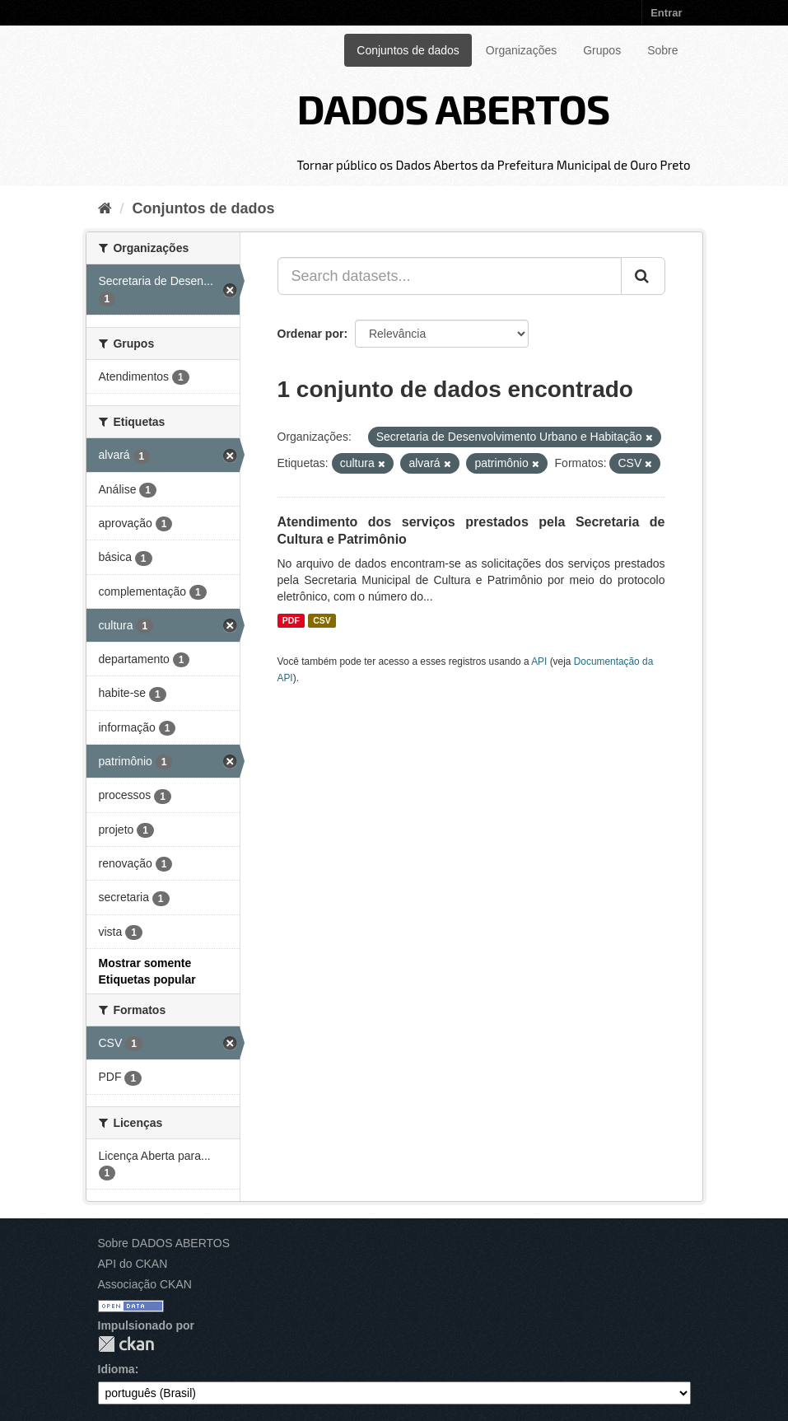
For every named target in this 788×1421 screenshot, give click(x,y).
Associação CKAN (145, 1284)
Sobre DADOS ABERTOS (164, 1243)
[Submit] (643, 276)
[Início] (105, 208)
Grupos (602, 50)
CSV (322, 620)
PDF (291, 620)
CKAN (126, 1344)
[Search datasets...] (449, 276)
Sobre (662, 50)
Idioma (116, 1369)
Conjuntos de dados (408, 50)
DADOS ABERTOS (452, 108)
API (539, 661)
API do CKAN (133, 1263)
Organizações (521, 50)
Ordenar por (310, 333)
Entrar (666, 13)
